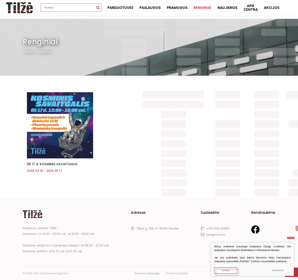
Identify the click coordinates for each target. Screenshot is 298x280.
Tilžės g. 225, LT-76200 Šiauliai (155, 228)
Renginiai (202, 9)
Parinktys (277, 270)
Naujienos (227, 9)
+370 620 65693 (215, 228)
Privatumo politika (177, 273)
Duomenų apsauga (147, 273)
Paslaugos (150, 9)
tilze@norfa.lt (213, 235)
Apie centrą (251, 9)
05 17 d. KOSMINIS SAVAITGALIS (52, 164)
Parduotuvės (120, 9)
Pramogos (177, 9)
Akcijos (271, 9)
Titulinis (28, 52)
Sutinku (226, 270)
